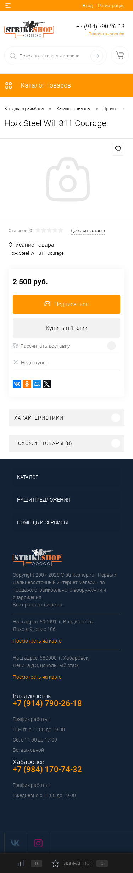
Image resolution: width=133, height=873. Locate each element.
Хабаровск (28, 762)
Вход (88, 5)
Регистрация (111, 5)
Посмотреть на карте (37, 641)
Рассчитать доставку (41, 346)
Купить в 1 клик (66, 328)
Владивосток (32, 696)
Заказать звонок (106, 34)
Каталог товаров (37, 85)
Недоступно (31, 362)
